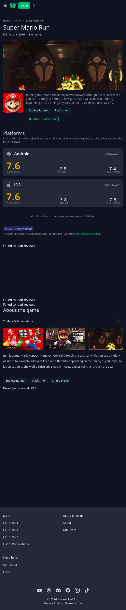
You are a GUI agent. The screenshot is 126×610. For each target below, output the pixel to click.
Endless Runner (38, 110)
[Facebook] (67, 590)
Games (18, 20)
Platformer (62, 110)
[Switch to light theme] (35, 5)
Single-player (60, 380)
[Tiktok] (86, 590)
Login (24, 5)
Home (6, 20)
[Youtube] (39, 590)
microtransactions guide (86, 233)
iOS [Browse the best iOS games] (5, 34)
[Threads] (49, 590)
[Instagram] (77, 590)
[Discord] (58, 590)
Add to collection (42, 119)
